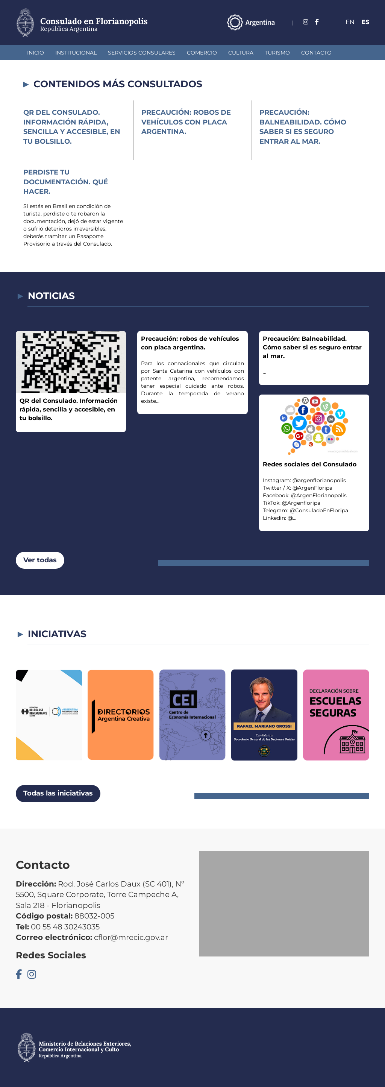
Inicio (35, 52)
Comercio (202, 52)
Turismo (277, 52)
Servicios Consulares (142, 52)
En (350, 22)
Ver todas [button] (40, 560)
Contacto (316, 52)
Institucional (76, 52)
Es (365, 22)
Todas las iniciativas (58, 793)
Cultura (240, 52)
